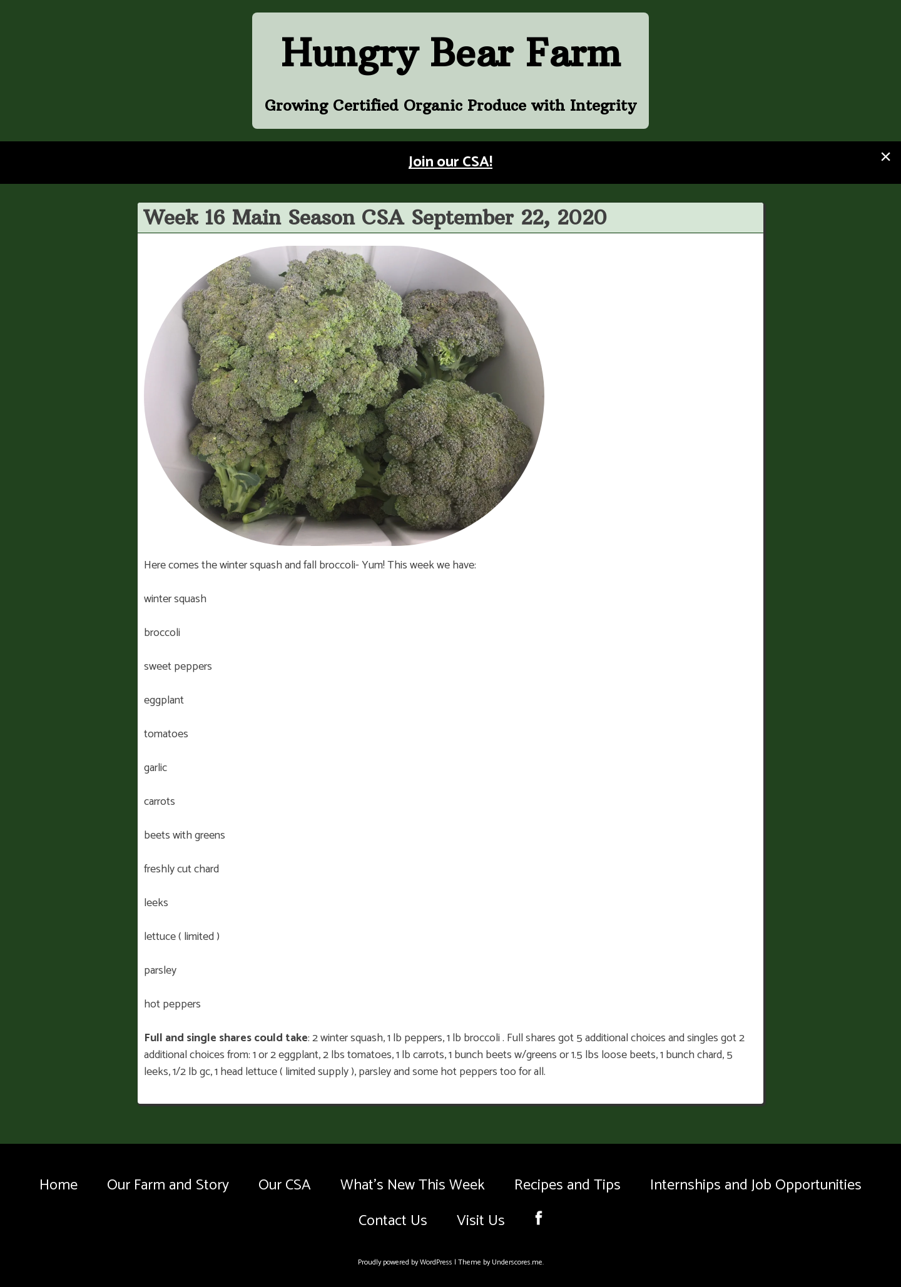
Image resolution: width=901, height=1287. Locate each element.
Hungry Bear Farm (451, 52)
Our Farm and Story (168, 1185)
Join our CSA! (450, 162)
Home (58, 1185)
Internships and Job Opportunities (756, 1185)
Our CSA (284, 1185)
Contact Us (393, 1221)
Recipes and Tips (567, 1185)
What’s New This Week (412, 1185)
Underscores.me (517, 1262)
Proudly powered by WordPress (406, 1262)
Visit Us (481, 1221)
